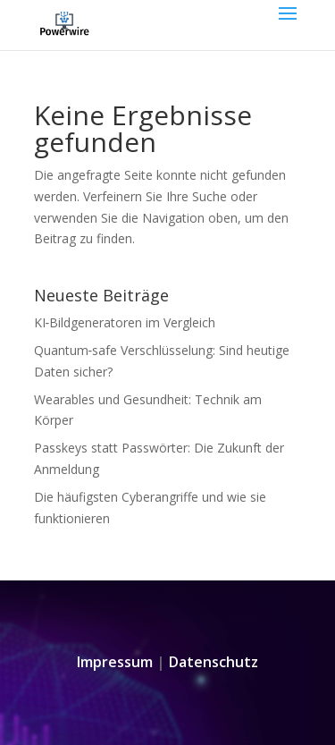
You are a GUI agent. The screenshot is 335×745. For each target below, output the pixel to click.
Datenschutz (213, 662)
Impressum (115, 662)
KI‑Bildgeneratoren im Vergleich (125, 322)
